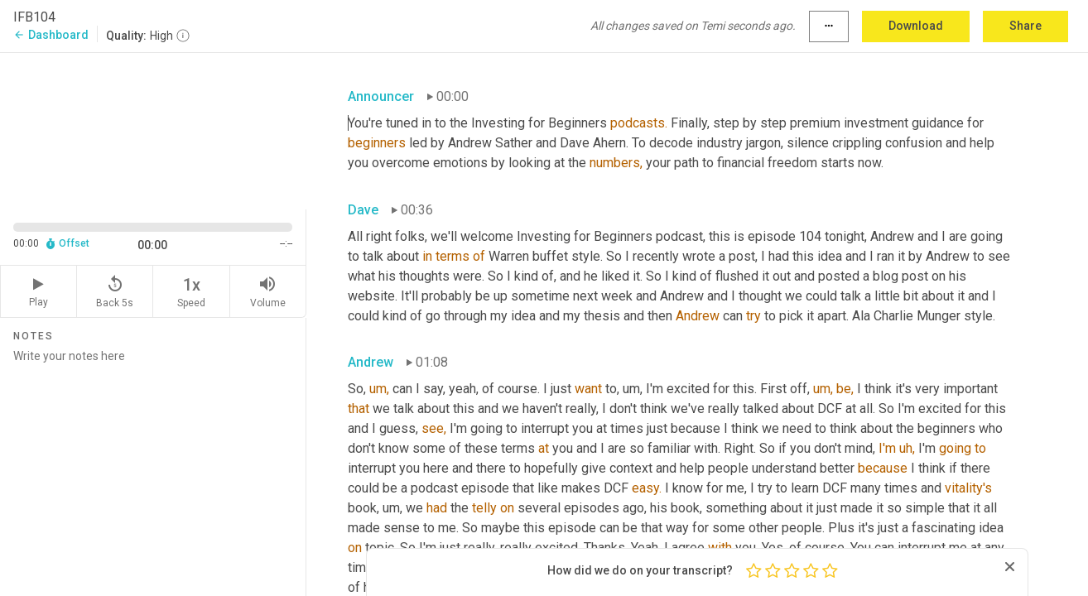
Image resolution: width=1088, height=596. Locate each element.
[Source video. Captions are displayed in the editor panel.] (153, 129)
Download (915, 25)
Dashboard (51, 34)
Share (1025, 25)
